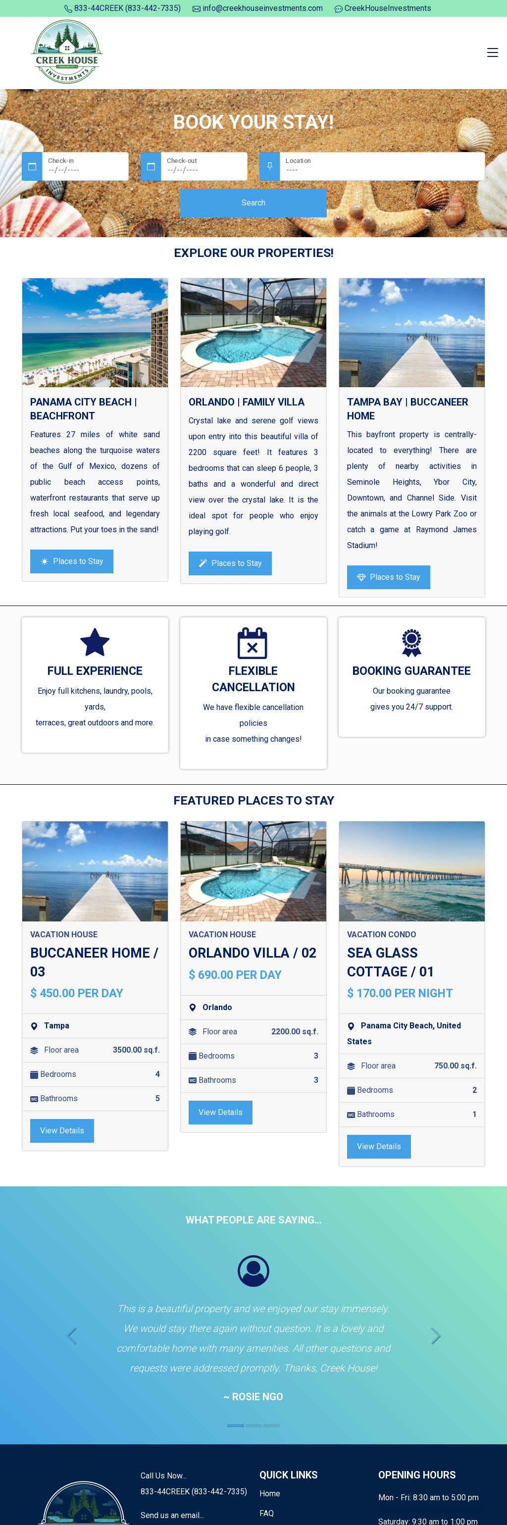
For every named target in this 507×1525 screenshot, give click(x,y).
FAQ (266, 1513)
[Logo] (68, 52)
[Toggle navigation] (492, 53)
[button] (71, 1337)
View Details (62, 1130)
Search (253, 202)
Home (269, 1493)
